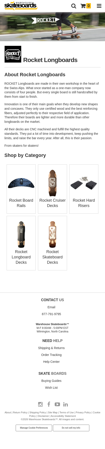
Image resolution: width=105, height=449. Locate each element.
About (8, 412)
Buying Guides (51, 381)
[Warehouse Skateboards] (23, 6)
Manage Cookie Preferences (34, 428)
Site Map (52, 412)
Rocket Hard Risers (84, 200)
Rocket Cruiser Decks (52, 200)
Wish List (51, 387)
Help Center (51, 361)
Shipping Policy (37, 412)
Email (51, 307)
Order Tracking (51, 355)
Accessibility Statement (63, 416)
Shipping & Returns (51, 348)
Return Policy (20, 412)
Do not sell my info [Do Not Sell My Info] (71, 428)
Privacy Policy (83, 412)
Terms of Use (67, 412)
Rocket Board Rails (21, 200)
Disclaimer (43, 416)
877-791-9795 (51, 314)
